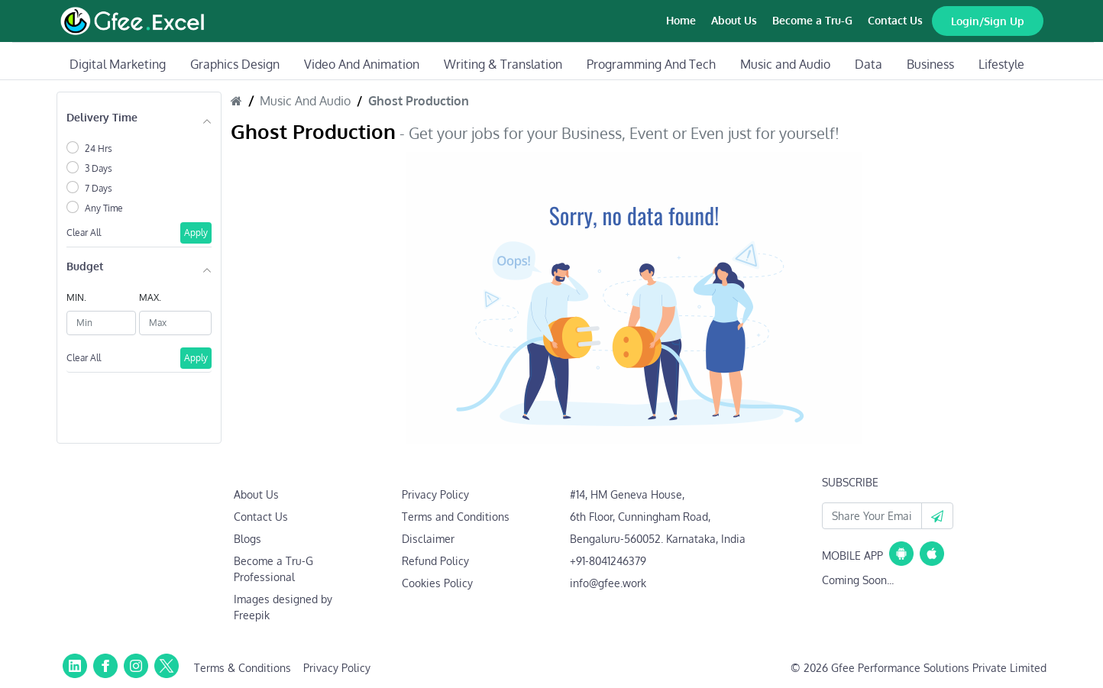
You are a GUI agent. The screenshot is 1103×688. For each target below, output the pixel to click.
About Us (734, 20)
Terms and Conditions (455, 516)
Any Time (104, 208)
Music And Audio (305, 100)
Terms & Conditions (242, 667)
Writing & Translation (503, 64)
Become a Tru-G (812, 20)
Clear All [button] (83, 232)
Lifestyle (1001, 64)
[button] (937, 515)
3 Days (98, 168)
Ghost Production (418, 100)
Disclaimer (428, 538)
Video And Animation (361, 64)
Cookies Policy (437, 583)
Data (868, 64)
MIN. (76, 297)
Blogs (247, 538)
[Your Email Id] (872, 515)
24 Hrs (98, 148)
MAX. (150, 297)
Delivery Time (101, 117)
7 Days (98, 188)
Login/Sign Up (987, 21)
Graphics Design (235, 64)
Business (930, 64)
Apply (196, 232)
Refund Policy (435, 560)
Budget (84, 266)
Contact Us (895, 20)
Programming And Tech (651, 64)
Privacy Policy (435, 494)
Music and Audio (785, 64)
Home (681, 20)
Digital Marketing (118, 64)
